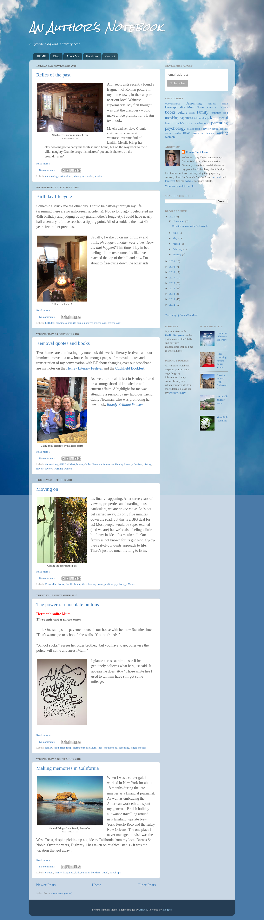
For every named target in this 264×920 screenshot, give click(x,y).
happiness (61, 322)
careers (49, 872)
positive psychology (95, 322)
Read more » (43, 163)
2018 (172, 272)
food (56, 747)
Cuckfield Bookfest (129, 368)
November (179, 221)
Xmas (131, 584)
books (79, 464)
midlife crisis (75, 322)
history (77, 176)
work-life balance (203, 133)
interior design (201, 118)
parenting (124, 747)
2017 (172, 277)
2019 (172, 266)
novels (40, 468)
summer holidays (90, 872)
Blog (56, 56)
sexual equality (220, 128)
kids (84, 584)
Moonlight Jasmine (222, 419)
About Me (72, 56)
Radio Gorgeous (174, 335)
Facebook (92, 56)
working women (63, 468)
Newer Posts (46, 885)
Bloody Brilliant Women (125, 404)
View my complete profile (179, 186)
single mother (138, 747)
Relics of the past (53, 74)
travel (105, 872)
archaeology (52, 176)
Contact (110, 56)
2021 (172, 216)
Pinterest (170, 180)
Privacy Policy (177, 392)
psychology (114, 322)
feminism (108, 464)
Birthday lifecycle (54, 196)
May (175, 238)
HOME (41, 56)
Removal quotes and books (63, 343)
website (189, 180)
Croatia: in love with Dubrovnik (190, 226)
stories (98, 176)
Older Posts (147, 885)
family (69, 584)
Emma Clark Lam (197, 152)
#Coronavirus (172, 103)
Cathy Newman (93, 464)
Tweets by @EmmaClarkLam (181, 315)
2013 (172, 299)
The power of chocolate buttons (67, 604)
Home (96, 885)
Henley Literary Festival (84, 368)
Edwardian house (54, 584)
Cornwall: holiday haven (222, 400)
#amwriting (51, 464)
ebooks (192, 112)
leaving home (95, 584)
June (175, 232)
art (61, 176)
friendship (66, 747)
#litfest (71, 464)
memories (87, 176)
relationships (194, 128)
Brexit (225, 103)
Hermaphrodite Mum (84, 747)
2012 (172, 304)
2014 (172, 293)
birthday (49, 322)
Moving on (47, 489)
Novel (200, 107)
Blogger (167, 909)
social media (173, 133)
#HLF (62, 464)
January (177, 254)
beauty (224, 107)
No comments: (47, 170)
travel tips (115, 872)
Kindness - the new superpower (222, 338)
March (177, 243)
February (178, 249)
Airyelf (143, 909)
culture (68, 176)
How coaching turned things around (222, 360)
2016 (172, 283)
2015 (172, 288)
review (48, 468)
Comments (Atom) (61, 893)
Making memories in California (67, 768)
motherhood (110, 747)
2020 (172, 261)
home (77, 584)
